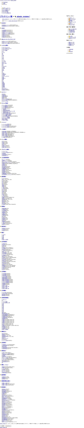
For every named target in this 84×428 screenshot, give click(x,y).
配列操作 (4, 387)
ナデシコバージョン (6, 47)
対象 (3, 77)
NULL (3, 73)
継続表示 (4, 334)
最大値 (3, 201)
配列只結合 (4, 390)
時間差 (3, 322)
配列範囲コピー (5, 409)
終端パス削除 (4, 135)
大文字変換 (4, 273)
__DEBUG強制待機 (6, 110)
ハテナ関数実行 (5, 107)
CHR (3, 245)
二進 (3, 222)
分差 (3, 323)
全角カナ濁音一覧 (5, 286)
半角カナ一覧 (4, 287)
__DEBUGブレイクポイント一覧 (8, 111)
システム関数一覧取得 (6, 115)
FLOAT (3, 217)
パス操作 (4, 129)
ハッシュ (4, 122)
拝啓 (3, 237)
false (3, 70)
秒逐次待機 (4, 96)
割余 (3, 184)
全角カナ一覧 (4, 285)
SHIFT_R (4, 146)
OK (2, 64)
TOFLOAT (4, 215)
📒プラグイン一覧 (72, 37)
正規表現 (4, 342)
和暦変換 (4, 318)
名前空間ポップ (5, 155)
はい (3, 51)
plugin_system (13, 0)
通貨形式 (4, 228)
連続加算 (4, 199)
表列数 (3, 164)
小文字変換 (4, 274)
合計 (3, 179)
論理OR (3, 376)
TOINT (3, 213)
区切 (3, 262)
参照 (3, 410)
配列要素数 (4, 392)
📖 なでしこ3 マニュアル (5, 0)
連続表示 (4, 335)
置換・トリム (5, 364)
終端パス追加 (4, 133)
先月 (3, 311)
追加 (3, 249)
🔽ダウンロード (72, 23)
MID (3, 256)
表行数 (3, 165)
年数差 (3, 319)
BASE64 (3, 23)
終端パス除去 (4, 134)
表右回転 (4, 167)
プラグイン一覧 (6, 16)
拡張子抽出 (4, 131)
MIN (3, 202)
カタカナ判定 (4, 293)
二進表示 (4, 223)
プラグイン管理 (5, 149)
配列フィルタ (4, 421)
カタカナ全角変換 (5, 281)
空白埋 (3, 230)
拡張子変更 (4, 132)
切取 (3, 264)
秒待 (3, 94)
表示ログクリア (5, 338)
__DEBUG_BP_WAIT (6, 113)
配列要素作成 (4, 418)
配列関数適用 (4, 419)
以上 (3, 189)
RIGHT (3, 260)
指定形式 (4, 226)
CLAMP (3, 204)
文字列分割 (4, 263)
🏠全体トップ (71, 17)
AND (3, 142)
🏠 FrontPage (4, 2)
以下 (3, 190)
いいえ (3, 52)
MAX (3, 200)
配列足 (3, 412)
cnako (12, 20)
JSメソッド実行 (5, 357)
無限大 (3, 83)
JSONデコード (5, 34)
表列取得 (4, 169)
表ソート (4, 159)
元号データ (4, 299)
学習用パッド (71, 45)
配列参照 (4, 411)
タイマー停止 (4, 100)
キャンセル (4, 66)
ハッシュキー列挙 (5, 124)
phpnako (15, 20)
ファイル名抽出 (5, 136)
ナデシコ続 (4, 359)
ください (4, 234)
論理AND (4, 377)
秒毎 (3, 98)
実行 (3, 360)
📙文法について (72, 19)
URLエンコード (5, 41)
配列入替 (4, 416)
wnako (10, 20)
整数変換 (4, 212)
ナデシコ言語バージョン (7, 48)
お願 (3, 235)
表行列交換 (4, 166)
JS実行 (3, 352)
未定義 (3, 75)
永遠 (3, 55)
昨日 (3, 305)
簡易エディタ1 (71, 42)
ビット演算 (4, 139)
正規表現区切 (4, 348)
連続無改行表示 (5, 336)
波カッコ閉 (4, 63)
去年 (3, 308)
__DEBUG (4, 109)
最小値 (3, 203)
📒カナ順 (70, 36)
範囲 (3, 198)
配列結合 (4, 389)
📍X (69, 50)
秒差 (3, 324)
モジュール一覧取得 (6, 118)
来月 (3, 310)
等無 (3, 194)
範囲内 (3, 197)
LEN (3, 394)
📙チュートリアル (72, 18)
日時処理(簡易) (5, 297)
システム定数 (5, 45)
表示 (3, 333)
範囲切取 (4, 265)
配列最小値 (4, 414)
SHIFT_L (4, 145)
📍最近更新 (71, 49)
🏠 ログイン (4, 4)
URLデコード (4, 42)
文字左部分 (4, 259)
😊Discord (71, 51)
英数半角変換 (4, 278)
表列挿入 (4, 170)
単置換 (3, 367)
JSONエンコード (5, 32)
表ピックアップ (5, 161)
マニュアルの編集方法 (6, 12)
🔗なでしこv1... (72, 24)
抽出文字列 (4, 346)
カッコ (3, 60)
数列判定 (4, 295)
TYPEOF (4, 209)
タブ (3, 59)
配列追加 (4, 407)
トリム (3, 368)
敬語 (3, 232)
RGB (3, 224)
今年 (3, 306)
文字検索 (4, 248)
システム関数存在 (5, 116)
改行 (3, 58)
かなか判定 (4, 292)
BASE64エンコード (6, 25)
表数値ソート (4, 160)
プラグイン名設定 (5, 152)
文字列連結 (4, 252)
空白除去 (4, 369)
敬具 (3, 238)
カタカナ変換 (4, 276)
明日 (3, 304)
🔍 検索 (3, 3)
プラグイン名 (4, 151)
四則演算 (4, 176)
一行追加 (4, 250)
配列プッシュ (4, 406)
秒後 (3, 97)
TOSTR (3, 211)
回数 (3, 79)
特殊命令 (4, 350)
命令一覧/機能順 (5, 10)
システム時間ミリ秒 (6, 302)
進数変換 (4, 221)
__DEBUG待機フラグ (6, 112)
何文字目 (4, 244)
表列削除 (4, 171)
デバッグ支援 (5, 103)
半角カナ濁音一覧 (5, 288)
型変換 (3, 206)
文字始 (3, 267)
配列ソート (4, 397)
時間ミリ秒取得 (5, 329)
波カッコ (4, 62)
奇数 (3, 186)
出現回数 (4, 255)
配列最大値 (4, 413)
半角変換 (4, 284)
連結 (3, 251)
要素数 (3, 393)
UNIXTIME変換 (5, 314)
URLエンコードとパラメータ (8, 39)
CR (2, 80)
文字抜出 (4, 257)
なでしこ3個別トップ (6, 8)
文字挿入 (4, 247)
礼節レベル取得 (5, 239)
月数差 (3, 320)
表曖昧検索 (4, 173)
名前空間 (4, 153)
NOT (3, 144)
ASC (3, 246)
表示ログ (4, 337)
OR (2, 141)
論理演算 (4, 374)
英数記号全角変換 (5, 279)
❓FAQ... (70, 22)
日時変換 (4, 316)
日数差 (3, 321)
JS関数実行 (4, 354)
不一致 (3, 196)
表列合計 (4, 172)
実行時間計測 (4, 361)
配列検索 (4, 391)
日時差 (3, 325)
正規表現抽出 (4, 345)
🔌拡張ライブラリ (72, 38)
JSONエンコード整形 (6, 33)
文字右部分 (4, 261)
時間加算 (4, 326)
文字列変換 (4, 210)
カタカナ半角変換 (5, 282)
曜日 (3, 312)
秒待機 (3, 95)
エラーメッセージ (5, 76)
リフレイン (4, 254)
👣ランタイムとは (72, 21)
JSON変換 (4, 30)
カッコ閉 (4, 61)
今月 (3, 309)
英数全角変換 (4, 277)
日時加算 (4, 328)
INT (2, 216)
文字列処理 (4, 241)
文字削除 (4, 266)
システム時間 (4, 301)
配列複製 (4, 408)
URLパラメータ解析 (6, 43)
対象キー (4, 78)
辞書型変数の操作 (6, 381)
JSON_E (3, 35)
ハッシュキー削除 (5, 126)
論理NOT (4, 378)
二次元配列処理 (5, 157)
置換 (3, 366)
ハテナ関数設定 (5, 106)
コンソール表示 (5, 340)
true (3, 69)
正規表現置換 (4, 347)
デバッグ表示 (4, 105)
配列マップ (4, 420)
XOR (3, 143)
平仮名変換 (4, 275)
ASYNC (3, 355)
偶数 (3, 185)
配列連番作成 (4, 417)
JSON (3, 28)
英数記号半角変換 (5, 280)
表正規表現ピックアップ (7, 174)
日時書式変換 (4, 317)
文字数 (3, 243)
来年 (3, 307)
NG (2, 65)
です (3, 236)
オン (3, 56)
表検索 (3, 163)
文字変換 (4, 271)
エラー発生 (4, 108)
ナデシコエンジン (5, 49)
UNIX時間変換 (5, 315)
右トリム (4, 370)
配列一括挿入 (4, 396)
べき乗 (3, 188)
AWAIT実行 (4, 356)
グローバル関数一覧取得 (7, 114)
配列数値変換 (4, 398)
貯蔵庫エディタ (72, 44)
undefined (4, 74)
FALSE (3, 68)
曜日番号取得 (4, 313)
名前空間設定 (4, 154)
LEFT (3, 258)
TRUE (3, 67)
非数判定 (4, 219)
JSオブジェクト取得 (6, 353)
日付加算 (4, 327)
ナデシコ (4, 358)
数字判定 (4, 294)
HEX (3, 220)
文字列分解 (4, 253)
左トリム (4, 371)
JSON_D (4, 37)
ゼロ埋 (3, 229)
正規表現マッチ (5, 344)
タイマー (4, 92)
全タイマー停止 (5, 101)
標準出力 (4, 331)
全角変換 (4, 283)
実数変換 (4, 214)
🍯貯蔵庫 (70, 20)
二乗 (3, 187)
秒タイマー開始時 (5, 99)
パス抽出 (4, 137)
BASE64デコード (5, 26)
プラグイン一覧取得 (6, 117)
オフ (3, 57)
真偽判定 (4, 89)
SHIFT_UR (4, 147)
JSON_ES (4, 36)
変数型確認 (4, 208)
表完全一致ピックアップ (7, 162)
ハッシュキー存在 (5, 127)
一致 (3, 195)
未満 (3, 191)
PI (2, 71)
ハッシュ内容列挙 (5, 125)
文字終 (3, 268)
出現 (3, 269)
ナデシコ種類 (4, 50)
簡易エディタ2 (71, 43)
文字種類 (4, 290)
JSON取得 (4, 31)
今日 (3, 303)
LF (2, 81)
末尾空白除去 (4, 372)
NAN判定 (4, 218)
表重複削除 (4, 168)
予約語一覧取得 (5, 120)
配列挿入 (4, 395)
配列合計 (4, 415)
